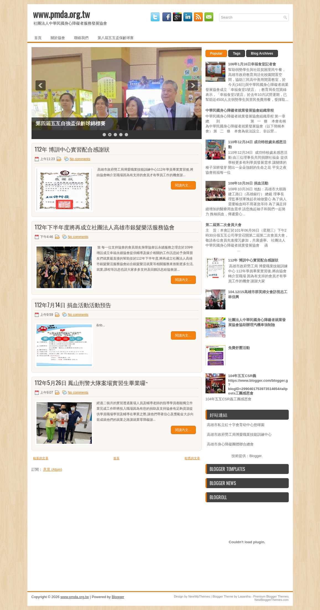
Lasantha (244, 596)
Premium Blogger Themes (271, 596)
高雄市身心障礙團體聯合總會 (230, 444)
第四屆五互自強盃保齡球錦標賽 (70, 123)
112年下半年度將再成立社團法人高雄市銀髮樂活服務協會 (105, 227)
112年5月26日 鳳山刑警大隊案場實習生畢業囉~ (91, 382)
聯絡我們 (81, 37)
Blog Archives (262, 53)
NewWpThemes (199, 596)
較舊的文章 (192, 458)
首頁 (37, 37)
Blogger (255, 456)
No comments (80, 159)
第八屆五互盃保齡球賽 (116, 37)
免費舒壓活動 (239, 348)
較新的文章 (40, 458)
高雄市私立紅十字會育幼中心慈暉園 (235, 425)
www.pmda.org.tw (61, 13)
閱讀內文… (183, 185)
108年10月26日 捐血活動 (248, 183)
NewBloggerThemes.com (271, 599)
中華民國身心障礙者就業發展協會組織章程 (239, 110)
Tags (236, 53)
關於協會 (58, 37)
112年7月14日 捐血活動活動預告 (73, 304)
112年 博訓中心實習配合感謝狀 (72, 149)
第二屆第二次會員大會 (223, 225)
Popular (216, 53)
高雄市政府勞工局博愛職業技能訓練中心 (239, 434)
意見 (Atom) (52, 469)
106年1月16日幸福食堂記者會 (252, 64)
